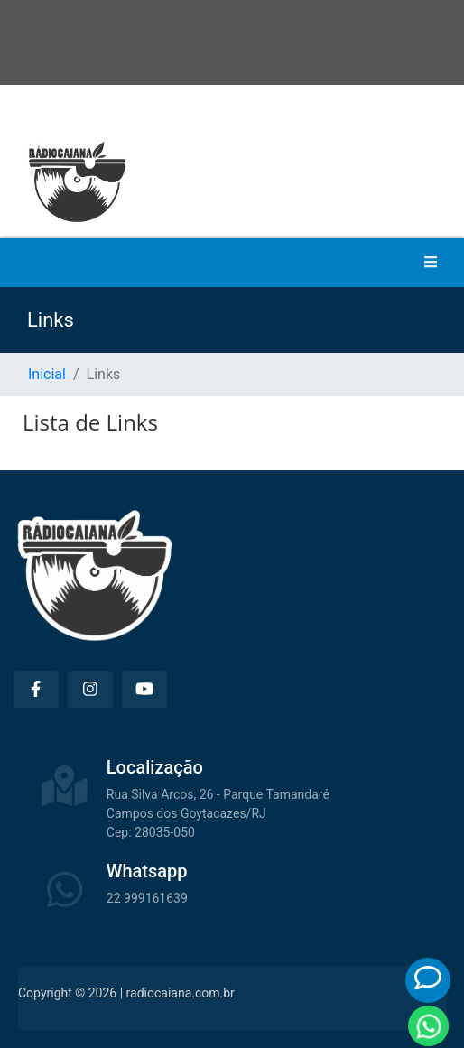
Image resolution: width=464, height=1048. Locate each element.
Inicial (47, 374)
